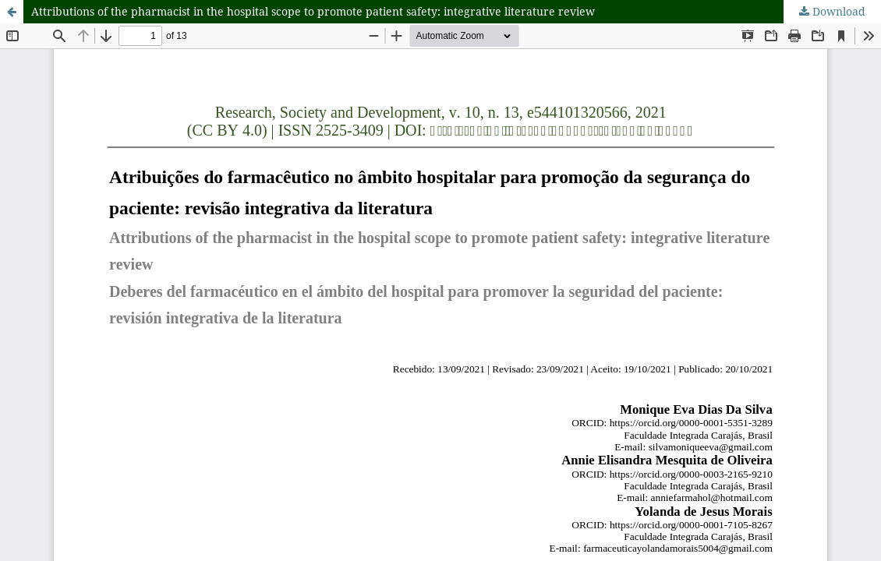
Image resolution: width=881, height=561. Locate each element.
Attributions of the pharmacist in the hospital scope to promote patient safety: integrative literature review (313, 11)
